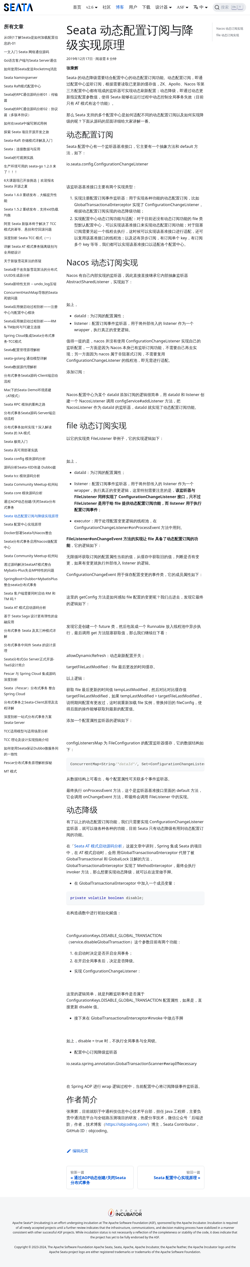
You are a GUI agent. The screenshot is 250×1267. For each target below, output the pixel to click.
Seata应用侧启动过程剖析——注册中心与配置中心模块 (31, 309)
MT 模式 (10, 771)
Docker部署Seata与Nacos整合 (28, 532)
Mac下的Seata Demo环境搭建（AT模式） (27, 392)
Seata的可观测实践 (18, 157)
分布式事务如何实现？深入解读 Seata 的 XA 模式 (28, 430)
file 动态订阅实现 (227, 35)
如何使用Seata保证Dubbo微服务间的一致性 (31, 751)
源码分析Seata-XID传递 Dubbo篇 (30, 467)
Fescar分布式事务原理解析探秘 (28, 762)
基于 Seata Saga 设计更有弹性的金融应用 (31, 619)
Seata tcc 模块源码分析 (22, 475)
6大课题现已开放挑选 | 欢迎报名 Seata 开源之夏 (29, 183)
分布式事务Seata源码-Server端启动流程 (29, 416)
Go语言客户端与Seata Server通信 (30, 60)
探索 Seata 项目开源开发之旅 (26, 131)
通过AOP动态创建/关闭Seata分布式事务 (30, 504)
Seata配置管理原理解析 (22, 349)
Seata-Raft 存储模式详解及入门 (28, 140)
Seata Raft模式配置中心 (22, 86)
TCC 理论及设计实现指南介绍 (26, 739)
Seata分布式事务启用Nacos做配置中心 (30, 544)
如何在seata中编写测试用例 (25, 123)
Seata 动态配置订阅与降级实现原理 (31, 516)
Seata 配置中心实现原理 (22, 524)
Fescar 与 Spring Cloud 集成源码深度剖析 (30, 676)
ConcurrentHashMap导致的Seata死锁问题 (31, 295)
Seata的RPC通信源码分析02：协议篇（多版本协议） (31, 111)
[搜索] (229, 7)
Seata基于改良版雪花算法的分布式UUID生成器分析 (30, 272)
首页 (77, 7)
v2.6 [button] (90, 7)
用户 (133, 7)
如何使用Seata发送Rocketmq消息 (30, 69)
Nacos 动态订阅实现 (229, 28)
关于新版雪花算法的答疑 (23, 260)
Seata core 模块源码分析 (23, 493)
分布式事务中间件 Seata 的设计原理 (30, 648)
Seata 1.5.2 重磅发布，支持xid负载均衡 (31, 212)
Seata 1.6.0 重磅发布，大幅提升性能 (30, 197)
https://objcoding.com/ (126, 1124)
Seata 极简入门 (16, 441)
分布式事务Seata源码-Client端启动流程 (31, 378)
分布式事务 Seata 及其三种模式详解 (30, 633)
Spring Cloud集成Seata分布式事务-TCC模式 (29, 338)
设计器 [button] (161, 7)
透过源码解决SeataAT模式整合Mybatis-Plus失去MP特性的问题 (29, 567)
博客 (120, 7)
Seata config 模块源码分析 (25, 458)
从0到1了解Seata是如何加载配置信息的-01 (31, 40)
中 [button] (198, 7)
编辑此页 (77, 1150)
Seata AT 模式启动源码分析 (25, 607)
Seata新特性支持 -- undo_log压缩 (30, 284)
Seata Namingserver (20, 77)
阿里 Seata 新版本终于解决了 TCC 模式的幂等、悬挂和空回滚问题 (30, 226)
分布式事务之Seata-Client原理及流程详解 (31, 705)
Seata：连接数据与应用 (22, 149)
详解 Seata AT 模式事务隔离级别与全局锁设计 (30, 249)
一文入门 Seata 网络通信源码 (26, 51)
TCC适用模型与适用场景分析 (26, 731)
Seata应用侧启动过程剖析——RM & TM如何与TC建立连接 (30, 324)
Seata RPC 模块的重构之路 (24, 404)
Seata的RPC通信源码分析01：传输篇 (31, 97)
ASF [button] (180, 7)
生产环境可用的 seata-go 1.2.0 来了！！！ (30, 169)
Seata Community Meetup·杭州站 (31, 484)
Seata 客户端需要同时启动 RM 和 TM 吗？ (29, 596)
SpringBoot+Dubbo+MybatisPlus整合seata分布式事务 (31, 581)
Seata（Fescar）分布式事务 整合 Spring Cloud (29, 691)
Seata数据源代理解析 (20, 366)
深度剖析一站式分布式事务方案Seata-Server (28, 719)
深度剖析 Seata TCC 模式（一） (28, 237)
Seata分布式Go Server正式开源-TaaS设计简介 (29, 662)
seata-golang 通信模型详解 (25, 358)
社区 (107, 7)
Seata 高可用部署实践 (21, 450)
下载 (146, 7)
